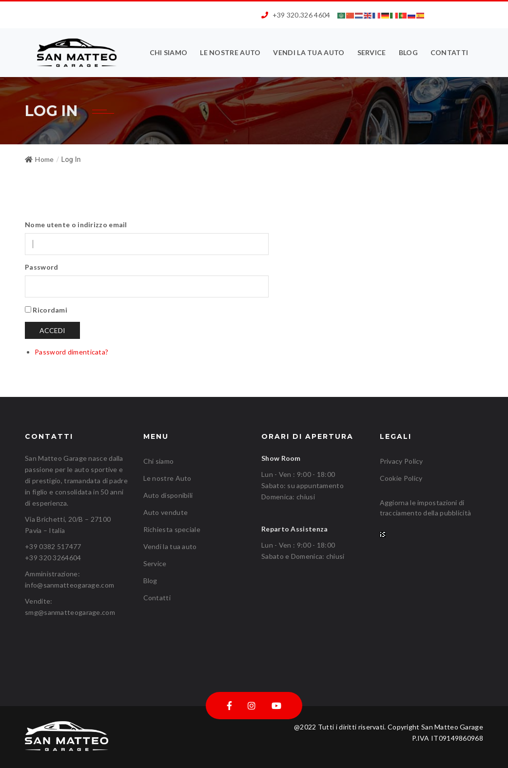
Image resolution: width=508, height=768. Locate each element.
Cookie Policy (401, 478)
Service (371, 52)
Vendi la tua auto (308, 52)
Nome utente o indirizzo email (76, 224)
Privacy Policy (401, 461)
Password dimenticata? (71, 352)
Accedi (52, 330)
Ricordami (50, 310)
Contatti (449, 52)
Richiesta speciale (171, 529)
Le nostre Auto (230, 52)
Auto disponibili (168, 495)
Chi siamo (169, 52)
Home (39, 159)
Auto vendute (165, 512)
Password (41, 267)
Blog (408, 52)
